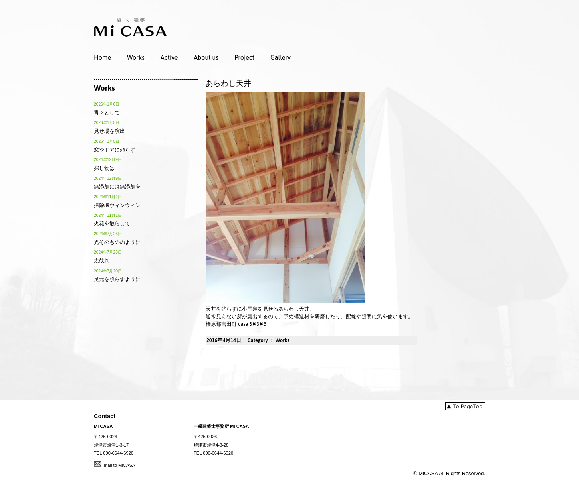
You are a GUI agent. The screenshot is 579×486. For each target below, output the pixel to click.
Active (169, 57)
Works (136, 57)
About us (206, 57)
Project (244, 57)
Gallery (280, 57)
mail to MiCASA (119, 465)
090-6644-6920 (118, 453)
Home (102, 57)
